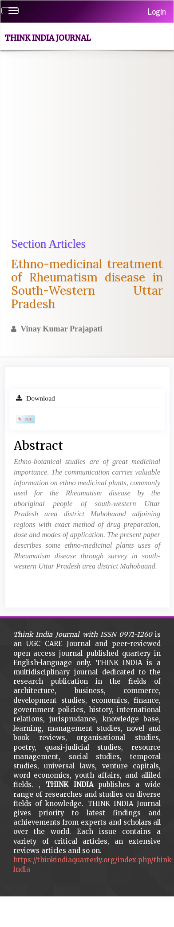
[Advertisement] (83, 148)
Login (157, 11)
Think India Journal (48, 38)
